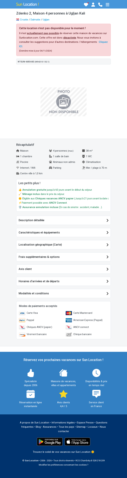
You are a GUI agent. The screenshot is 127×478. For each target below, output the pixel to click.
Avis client (25, 269)
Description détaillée (31, 220)
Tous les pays (66, 426)
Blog (38, 426)
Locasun (93, 426)
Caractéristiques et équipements (39, 232)
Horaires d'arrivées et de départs (39, 281)
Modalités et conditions (34, 293)
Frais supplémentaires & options (39, 257)
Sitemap (81, 426)
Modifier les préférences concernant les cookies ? (63, 465)
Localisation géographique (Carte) (40, 244)
